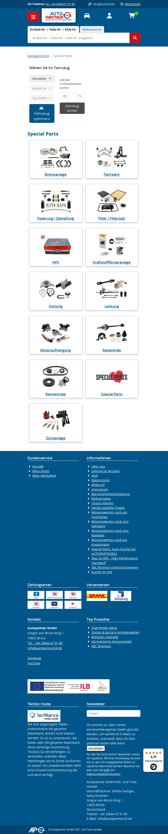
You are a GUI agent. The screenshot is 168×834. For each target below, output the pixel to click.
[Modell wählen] (41, 88)
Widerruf (98, 485)
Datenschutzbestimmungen (103, 774)
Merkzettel (130, 4)
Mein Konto (40, 471)
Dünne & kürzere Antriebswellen (115, 632)
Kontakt (38, 466)
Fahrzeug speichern (42, 113)
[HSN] (65, 96)
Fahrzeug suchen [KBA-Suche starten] (72, 108)
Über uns (98, 466)
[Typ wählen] (41, 98)
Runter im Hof (101, 572)
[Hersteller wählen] (41, 78)
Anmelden (95, 748)
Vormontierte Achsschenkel (111, 641)
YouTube (34, 663)
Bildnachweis (101, 498)
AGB (94, 476)
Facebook (34, 658)
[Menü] (161, 751)
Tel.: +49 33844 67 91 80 (60, 4)
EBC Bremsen (101, 646)
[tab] (53, 29)
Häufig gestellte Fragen (108, 508)
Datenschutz (100, 480)
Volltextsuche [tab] (92, 29)
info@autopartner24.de (45, 648)
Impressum (99, 489)
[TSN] (80, 96)
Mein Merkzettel (44, 476)
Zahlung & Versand (105, 471)
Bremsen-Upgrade (104, 637)
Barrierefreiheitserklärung (110, 494)
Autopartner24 (38, 56)
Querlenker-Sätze (104, 628)
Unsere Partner (102, 503)
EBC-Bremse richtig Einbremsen (114, 567)
